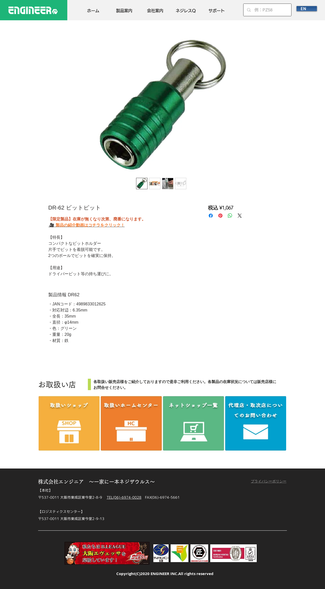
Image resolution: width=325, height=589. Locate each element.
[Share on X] (240, 216)
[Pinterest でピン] (220, 216)
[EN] (307, 8)
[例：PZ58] (267, 10)
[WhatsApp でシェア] (230, 216)
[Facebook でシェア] (211, 216)
